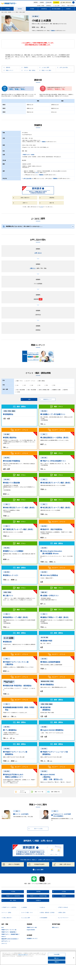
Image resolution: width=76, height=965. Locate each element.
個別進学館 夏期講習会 (45, 709)
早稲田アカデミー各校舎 (28, 154)
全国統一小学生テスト (49, 596)
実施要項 (25, 67)
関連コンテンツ (8, 70)
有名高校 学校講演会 (11, 461)
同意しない (56, 958)
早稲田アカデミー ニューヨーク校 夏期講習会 (54, 753)
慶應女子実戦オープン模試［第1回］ (54, 617)
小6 (32, 385)
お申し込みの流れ (62, 67)
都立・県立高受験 (32, 389)
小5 (25, 385)
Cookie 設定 (56, 954)
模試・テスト (20, 380)
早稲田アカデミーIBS (32, 927)
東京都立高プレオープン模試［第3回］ (55, 483)
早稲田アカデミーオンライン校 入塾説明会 (15, 663)
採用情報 (48, 5)
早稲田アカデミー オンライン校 (8, 929)
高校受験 (20, 8)
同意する (57, 961)
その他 (18, 391)
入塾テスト (33, 268)
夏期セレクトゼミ (11, 575)
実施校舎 (52, 30)
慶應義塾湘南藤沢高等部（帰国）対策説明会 (18, 709)
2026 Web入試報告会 (49, 575)
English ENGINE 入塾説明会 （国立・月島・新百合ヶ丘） (52, 777)
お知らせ (63, 5)
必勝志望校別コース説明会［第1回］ (54, 438)
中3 (54, 385)
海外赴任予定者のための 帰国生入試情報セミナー (13, 776)
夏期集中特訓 (46, 641)
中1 (39, 385)
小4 (17, 385)
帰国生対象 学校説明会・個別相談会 (17, 686)
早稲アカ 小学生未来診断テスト (53, 461)
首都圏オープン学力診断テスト (53, 414)
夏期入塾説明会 (9, 438)
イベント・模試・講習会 (28, 70)
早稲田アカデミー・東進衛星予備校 (10, 934)
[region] (38, 958)
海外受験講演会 (47, 685)
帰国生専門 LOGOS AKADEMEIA (9, 938)
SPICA (3, 936)
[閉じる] (73, 957)
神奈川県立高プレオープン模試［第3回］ (19, 508)
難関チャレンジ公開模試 (13, 551)
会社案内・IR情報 (40, 5)
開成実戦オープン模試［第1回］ (16, 617)
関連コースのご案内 (45, 70)
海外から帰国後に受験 (44, 389)
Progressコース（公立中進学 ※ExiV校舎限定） (61, 815)
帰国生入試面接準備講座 (50, 662)
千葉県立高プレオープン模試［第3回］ (18, 529)
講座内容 (7, 67)
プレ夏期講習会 (10, 730)
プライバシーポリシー (23, 954)
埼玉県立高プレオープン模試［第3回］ (55, 508)
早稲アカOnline (71, 5)
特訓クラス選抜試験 (11, 483)
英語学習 (65, 389)
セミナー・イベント (30, 380)
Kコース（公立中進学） (21, 814)
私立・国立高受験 (21, 389)
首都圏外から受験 (56, 389)
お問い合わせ (38, 253)
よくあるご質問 (56, 5)
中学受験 (8, 8)
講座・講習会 (42, 380)
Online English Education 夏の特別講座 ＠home (51, 552)
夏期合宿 (7, 642)
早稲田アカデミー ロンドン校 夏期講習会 (15, 753)
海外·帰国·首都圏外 (56, 8)
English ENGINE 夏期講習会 (51, 730)
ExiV (2, 927)
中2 (47, 385)
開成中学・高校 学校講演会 (51, 529)
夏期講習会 (8, 414)
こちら (36, 172)
